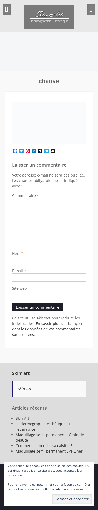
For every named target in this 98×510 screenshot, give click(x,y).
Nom (18, 253)
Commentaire (25, 195)
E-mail (19, 270)
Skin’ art (21, 373)
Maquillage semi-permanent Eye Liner (49, 451)
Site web (19, 288)
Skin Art (49, 14)
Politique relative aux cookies (63, 489)
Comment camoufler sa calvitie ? (44, 445)
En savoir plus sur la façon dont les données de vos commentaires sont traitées (47, 329)
